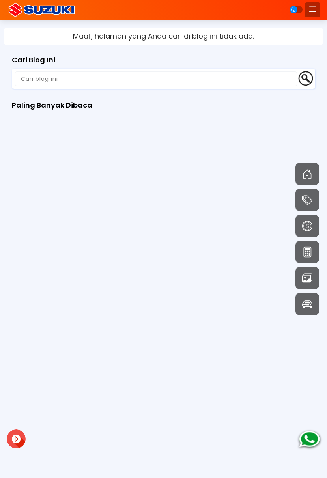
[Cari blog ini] (156, 78)
